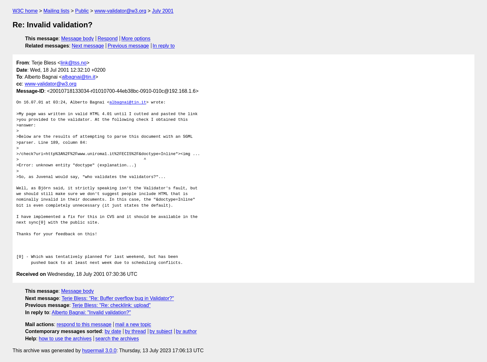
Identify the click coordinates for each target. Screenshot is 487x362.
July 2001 (163, 11)
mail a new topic (133, 324)
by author (186, 331)
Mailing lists (56, 11)
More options (136, 38)
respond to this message (84, 324)
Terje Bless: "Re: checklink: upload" (111, 305)
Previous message (128, 45)
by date (113, 331)
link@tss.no (74, 62)
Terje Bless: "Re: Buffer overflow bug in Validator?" (118, 298)
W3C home (25, 11)
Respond (108, 38)
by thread (135, 331)
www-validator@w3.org (120, 11)
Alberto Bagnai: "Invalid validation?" (91, 312)
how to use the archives (65, 338)
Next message (88, 45)
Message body (77, 38)
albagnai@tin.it (78, 77)
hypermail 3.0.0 (99, 350)
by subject (160, 331)
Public (82, 11)
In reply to (164, 45)
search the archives (117, 338)
